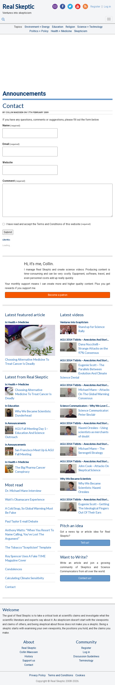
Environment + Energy (37, 26)
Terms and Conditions (60, 675)
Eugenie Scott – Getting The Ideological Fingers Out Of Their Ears (93, 508)
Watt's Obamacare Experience (25, 499)
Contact (13, 105)
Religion (70, 26)
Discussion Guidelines (86, 656)
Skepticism (80, 31)
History (28, 656)
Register (95, 6)
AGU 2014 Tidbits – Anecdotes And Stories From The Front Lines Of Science (85, 339)
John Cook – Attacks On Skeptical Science (93, 468)
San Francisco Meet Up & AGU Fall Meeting (34, 452)
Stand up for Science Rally (91, 329)
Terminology (86, 660)
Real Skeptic (18, 6)
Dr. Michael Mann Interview (23, 490)
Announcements (24, 93)
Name (11, 125)
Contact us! (85, 578)
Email (11, 144)
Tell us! (85, 542)
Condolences (13, 569)
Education (57, 26)
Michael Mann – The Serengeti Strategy (91, 451)
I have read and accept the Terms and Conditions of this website (46, 224)
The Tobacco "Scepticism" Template (28, 547)
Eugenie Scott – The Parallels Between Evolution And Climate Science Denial (83, 371)
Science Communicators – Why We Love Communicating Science (85, 405)
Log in (107, 6)
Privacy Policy (37, 675)
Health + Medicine (61, 31)
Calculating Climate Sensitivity (24, 578)
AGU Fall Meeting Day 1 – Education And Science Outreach (26, 433)
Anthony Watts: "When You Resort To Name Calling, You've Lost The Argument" (29, 534)
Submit (8, 232)
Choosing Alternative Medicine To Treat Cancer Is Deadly (27, 361)
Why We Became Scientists (75, 478)
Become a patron (57, 294)
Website (7, 162)
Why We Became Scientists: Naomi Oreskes (89, 487)
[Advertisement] (57, 61)
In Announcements (15, 423)
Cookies (80, 675)
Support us (29, 660)
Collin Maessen (14, 112)
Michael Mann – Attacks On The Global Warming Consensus (93, 394)
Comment (13, 180)
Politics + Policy (38, 31)
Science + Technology (90, 26)
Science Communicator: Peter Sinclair (93, 412)
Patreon (13, 270)
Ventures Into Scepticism (74, 322)
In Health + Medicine (17, 322)
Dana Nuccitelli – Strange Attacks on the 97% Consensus (93, 348)
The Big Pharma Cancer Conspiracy (30, 469)
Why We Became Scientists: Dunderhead (33, 413)
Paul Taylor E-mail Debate (21, 521)
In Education (12, 405)
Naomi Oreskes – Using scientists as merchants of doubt (93, 432)
